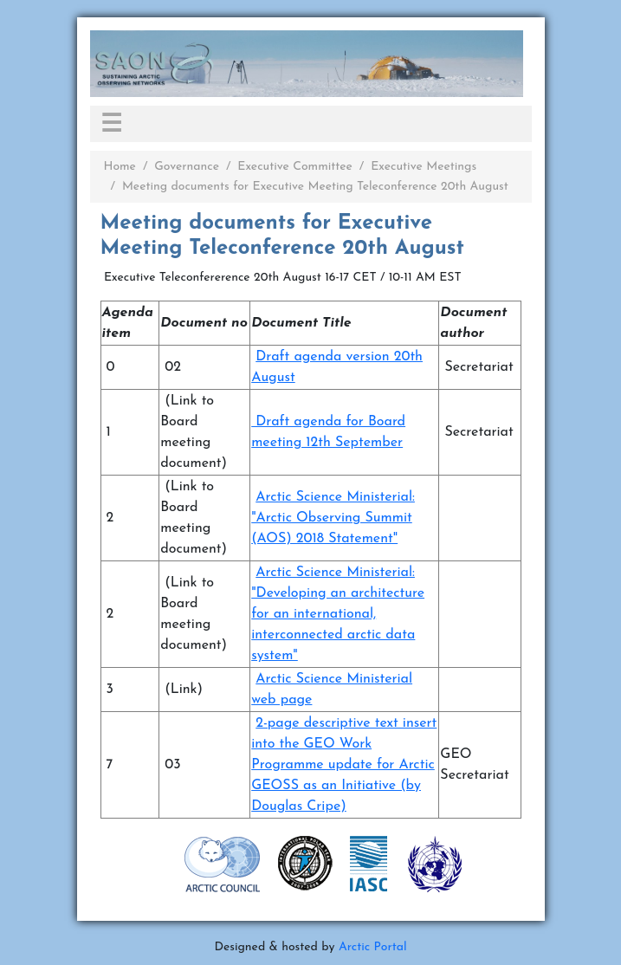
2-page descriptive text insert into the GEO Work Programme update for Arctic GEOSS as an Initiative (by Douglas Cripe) (344, 764)
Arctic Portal (373, 947)
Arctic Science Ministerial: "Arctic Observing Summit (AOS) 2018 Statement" (333, 518)
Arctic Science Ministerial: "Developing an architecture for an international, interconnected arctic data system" (337, 614)
